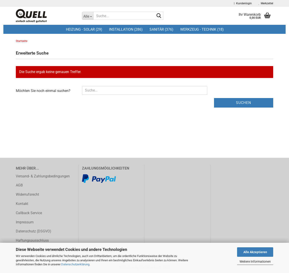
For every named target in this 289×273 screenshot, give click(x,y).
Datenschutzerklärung (75, 264)
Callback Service (29, 213)
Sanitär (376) (161, 29)
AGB (19, 185)
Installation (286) (126, 29)
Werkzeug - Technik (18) (202, 29)
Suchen (243, 103)
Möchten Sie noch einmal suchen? (43, 91)
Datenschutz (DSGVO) (33, 231)
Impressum (25, 222)
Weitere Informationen (255, 261)
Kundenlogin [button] (243, 3)
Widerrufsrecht (27, 194)
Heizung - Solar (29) (84, 29)
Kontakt (22, 204)
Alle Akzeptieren (255, 252)
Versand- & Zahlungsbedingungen (43, 176)
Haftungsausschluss (32, 240)
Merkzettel (266, 3)
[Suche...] (87, 16)
